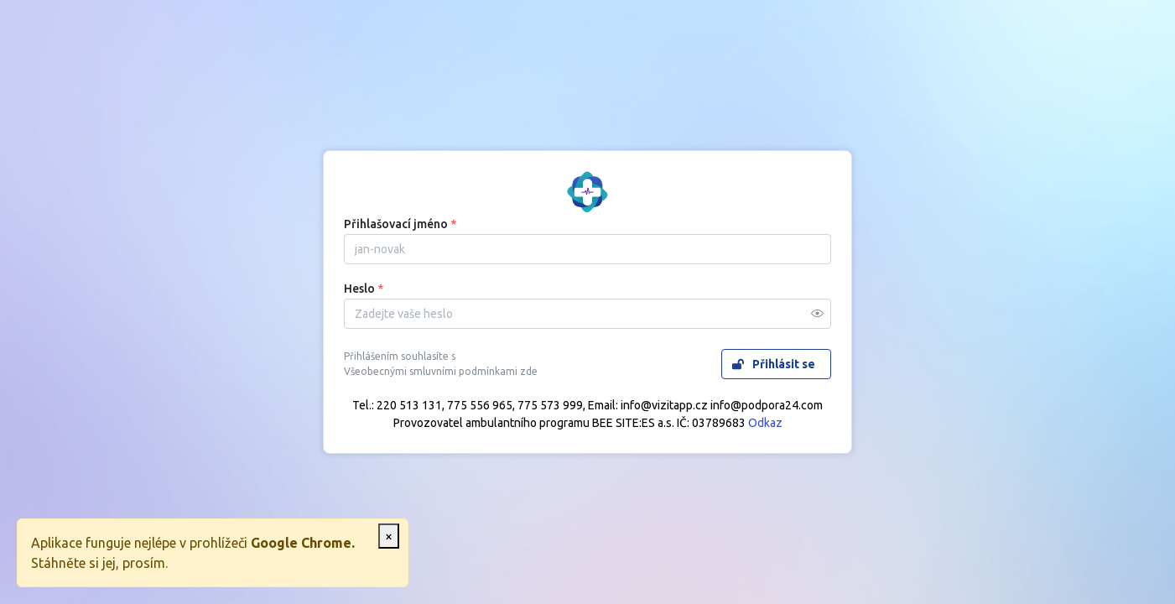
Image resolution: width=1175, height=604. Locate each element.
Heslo (363, 288)
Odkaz (765, 423)
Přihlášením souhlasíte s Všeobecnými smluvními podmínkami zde (441, 364)
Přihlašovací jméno (400, 224)
